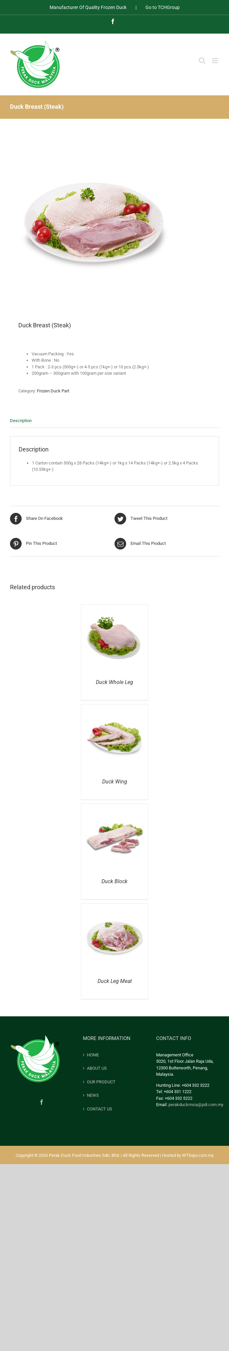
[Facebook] (41, 1102)
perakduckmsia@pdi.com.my (195, 1104)
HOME (93, 1054)
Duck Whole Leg (114, 682)
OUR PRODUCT (101, 1081)
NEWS (93, 1095)
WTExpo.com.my (198, 1155)
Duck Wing (114, 781)
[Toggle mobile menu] (215, 60)
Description (21, 420)
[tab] (114, 421)
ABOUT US (97, 1068)
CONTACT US (99, 1108)
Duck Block (114, 881)
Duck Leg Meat (115, 981)
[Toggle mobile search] (202, 60)
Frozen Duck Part (53, 390)
